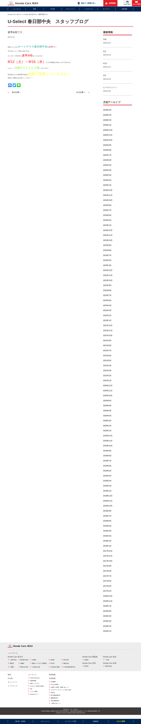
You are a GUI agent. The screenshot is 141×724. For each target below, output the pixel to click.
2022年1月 (107, 323)
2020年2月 (107, 428)
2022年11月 (107, 278)
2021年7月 (107, 353)
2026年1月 (107, 127)
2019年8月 (107, 458)
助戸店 (86, 668)
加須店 (53, 662)
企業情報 (124, 9)
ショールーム (16, 9)
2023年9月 (107, 248)
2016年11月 (107, 604)
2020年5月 (107, 413)
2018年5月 (107, 528)
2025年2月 (107, 183)
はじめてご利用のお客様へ (37, 688)
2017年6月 (107, 583)
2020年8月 (107, 408)
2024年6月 (107, 218)
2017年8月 (107, 573)
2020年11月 (107, 393)
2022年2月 (107, 318)
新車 (34, 9)
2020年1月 (107, 433)
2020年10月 (107, 398)
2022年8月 (107, 293)
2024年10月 (107, 203)
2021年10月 (107, 338)
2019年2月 (107, 488)
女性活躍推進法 (55, 703)
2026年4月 (107, 112)
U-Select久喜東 (55, 669)
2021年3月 (107, 373)
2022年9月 (107, 288)
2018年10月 (107, 508)
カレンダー (127, 3)
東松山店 (66, 666)
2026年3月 (107, 117)
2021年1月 (107, 383)
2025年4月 (107, 173)
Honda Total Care (34, 680)
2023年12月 (107, 233)
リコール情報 (33, 694)
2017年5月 (107, 588)
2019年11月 (107, 443)
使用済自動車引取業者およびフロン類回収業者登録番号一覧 (85, 713)
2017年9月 (107, 568)
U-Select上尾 (36, 669)
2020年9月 (107, 403)
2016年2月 (107, 629)
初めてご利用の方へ (87, 3)
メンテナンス (88, 9)
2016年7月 (107, 608)
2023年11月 (107, 238)
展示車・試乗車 (20, 721)
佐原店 (86, 662)
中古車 (52, 9)
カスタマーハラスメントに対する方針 (61, 692)
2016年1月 (107, 634)
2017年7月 (107, 578)
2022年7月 (107, 298)
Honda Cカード (34, 696)
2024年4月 (107, 223)
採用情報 (110, 3)
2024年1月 (107, 228)
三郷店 (12, 669)
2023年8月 (107, 253)
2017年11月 (107, 558)
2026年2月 (107, 123)
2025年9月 (107, 148)
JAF (31, 691)
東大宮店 (66, 662)
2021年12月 (107, 328)
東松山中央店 (24, 669)
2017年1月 (107, 593)
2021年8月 (107, 348)
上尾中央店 (13, 662)
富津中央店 (108, 668)
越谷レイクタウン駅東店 (39, 666)
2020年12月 (107, 388)
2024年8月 (107, 208)
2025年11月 (107, 137)
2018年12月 (107, 498)
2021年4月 (107, 368)
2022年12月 (107, 273)
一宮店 (107, 662)
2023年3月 (107, 268)
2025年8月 (107, 153)
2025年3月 (107, 178)
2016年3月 (107, 624)
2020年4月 (107, 418)
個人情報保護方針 (55, 697)
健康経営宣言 (54, 700)
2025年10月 (107, 143)
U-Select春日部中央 (69, 669)
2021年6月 (107, 358)
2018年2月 (107, 543)
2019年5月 (107, 473)
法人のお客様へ (55, 687)
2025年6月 (107, 163)
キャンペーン (70, 9)
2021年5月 (107, 363)
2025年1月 (107, 188)
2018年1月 (107, 548)
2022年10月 (107, 283)
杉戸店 (53, 666)
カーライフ (106, 9)
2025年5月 (107, 168)
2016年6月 (107, 614)
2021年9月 (107, 343)
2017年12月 (107, 553)
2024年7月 (107, 213)
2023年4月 (107, 263)
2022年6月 (107, 303)
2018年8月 (107, 513)
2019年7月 (107, 463)
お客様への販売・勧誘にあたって (60, 689)
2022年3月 (107, 313)
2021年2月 (107, 378)
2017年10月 (107, 563)
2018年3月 (107, 538)
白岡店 (34, 662)
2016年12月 (107, 598)
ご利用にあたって (55, 706)
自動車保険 (33, 683)
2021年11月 (107, 333)
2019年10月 (107, 448)
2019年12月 (107, 438)
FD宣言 (53, 695)
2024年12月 (107, 193)
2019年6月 (107, 468)
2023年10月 (107, 243)
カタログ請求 (136, 3)
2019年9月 (107, 453)
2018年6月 (107, 523)
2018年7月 (107, 518)
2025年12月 (107, 133)
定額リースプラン (35, 686)
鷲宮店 (12, 666)
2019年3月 (107, 483)
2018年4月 (107, 533)
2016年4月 (107, 618)
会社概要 (53, 684)
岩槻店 (22, 666)
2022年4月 (107, 308)
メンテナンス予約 (70, 721)
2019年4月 (107, 478)
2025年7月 (107, 158)
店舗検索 (95, 721)
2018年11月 (107, 503)
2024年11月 (107, 198)
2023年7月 (107, 258)
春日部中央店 (24, 662)
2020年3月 (107, 423)
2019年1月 (107, 493)
